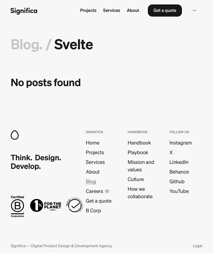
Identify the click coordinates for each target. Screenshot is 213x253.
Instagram (180, 143)
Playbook (138, 152)
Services (111, 10)
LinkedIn (179, 162)
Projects (88, 10)
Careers (94, 191)
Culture (136, 179)
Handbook (139, 143)
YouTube (179, 191)
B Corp (93, 210)
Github (176, 181)
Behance (179, 172)
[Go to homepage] (24, 11)
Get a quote (99, 201)
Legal (197, 246)
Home (93, 143)
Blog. (26, 44)
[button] (165, 10)
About (133, 10)
